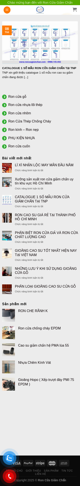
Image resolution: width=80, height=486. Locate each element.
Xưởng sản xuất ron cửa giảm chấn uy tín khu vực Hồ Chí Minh (44, 181)
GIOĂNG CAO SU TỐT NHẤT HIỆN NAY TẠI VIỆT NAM (46, 253)
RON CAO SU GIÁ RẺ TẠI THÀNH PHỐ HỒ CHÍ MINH (45, 217)
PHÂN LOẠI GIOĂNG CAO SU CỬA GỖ (45, 286)
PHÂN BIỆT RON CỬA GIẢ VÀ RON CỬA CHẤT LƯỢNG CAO (46, 235)
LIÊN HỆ (40, 473)
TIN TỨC (67, 470)
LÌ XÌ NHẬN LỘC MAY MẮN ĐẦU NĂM (44, 165)
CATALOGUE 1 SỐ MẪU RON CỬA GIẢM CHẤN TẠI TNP (42, 199)
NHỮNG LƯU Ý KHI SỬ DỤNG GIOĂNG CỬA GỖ (46, 271)
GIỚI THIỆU (33, 470)
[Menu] (7, 10)
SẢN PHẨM (51, 470)
